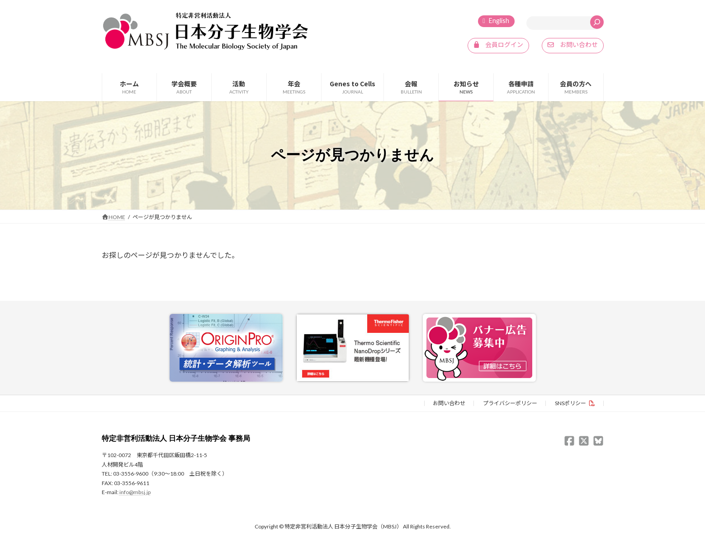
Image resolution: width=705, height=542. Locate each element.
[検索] (597, 22)
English (499, 20)
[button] (499, 45)
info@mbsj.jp (135, 491)
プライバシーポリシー (510, 402)
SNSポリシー (570, 402)
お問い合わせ (449, 402)
